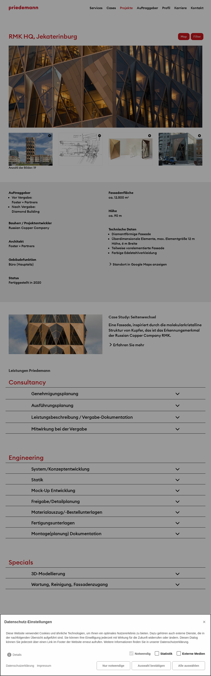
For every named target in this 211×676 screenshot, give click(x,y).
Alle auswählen (188, 665)
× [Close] (204, 622)
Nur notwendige (113, 665)
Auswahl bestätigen (151, 665)
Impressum (44, 665)
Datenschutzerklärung (20, 665)
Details (17, 654)
